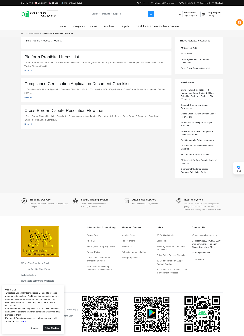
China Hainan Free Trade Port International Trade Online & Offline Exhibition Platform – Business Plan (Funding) (197, 94)
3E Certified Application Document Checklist (197, 147)
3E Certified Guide (189, 48)
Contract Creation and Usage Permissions (194, 106)
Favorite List (127, 246)
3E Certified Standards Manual (195, 154)
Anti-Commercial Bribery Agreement (197, 140)
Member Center (129, 235)
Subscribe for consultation (134, 252)
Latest (93, 26)
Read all (28, 70)
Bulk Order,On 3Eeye (73, 3)
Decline (34, 328)
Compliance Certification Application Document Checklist (76, 83)
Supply (125, 26)
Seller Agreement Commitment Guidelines (195, 61)
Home (63, 26)
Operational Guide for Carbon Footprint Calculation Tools (194, 170)
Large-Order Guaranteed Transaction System (98, 259)
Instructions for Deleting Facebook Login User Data (99, 268)
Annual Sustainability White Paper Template (196, 124)
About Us (91, 241)
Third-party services (131, 257)
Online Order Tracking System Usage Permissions (198, 115)
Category (78, 26)
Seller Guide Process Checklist (195, 68)
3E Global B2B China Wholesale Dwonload (158, 26)
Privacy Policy (93, 252)
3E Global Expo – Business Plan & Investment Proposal (172, 271)
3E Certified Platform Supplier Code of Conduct (198, 161)
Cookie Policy (93, 235)
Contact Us (199, 259)
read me (19, 321)
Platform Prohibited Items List (51, 57)
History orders (128, 241)
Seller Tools (186, 54)
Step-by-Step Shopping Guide (101, 246)
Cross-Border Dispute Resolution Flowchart (64, 110)
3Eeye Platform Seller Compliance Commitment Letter (197, 133)
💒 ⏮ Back (54, 3)
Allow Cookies (52, 328)
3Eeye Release (32, 33)
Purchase (109, 26)
